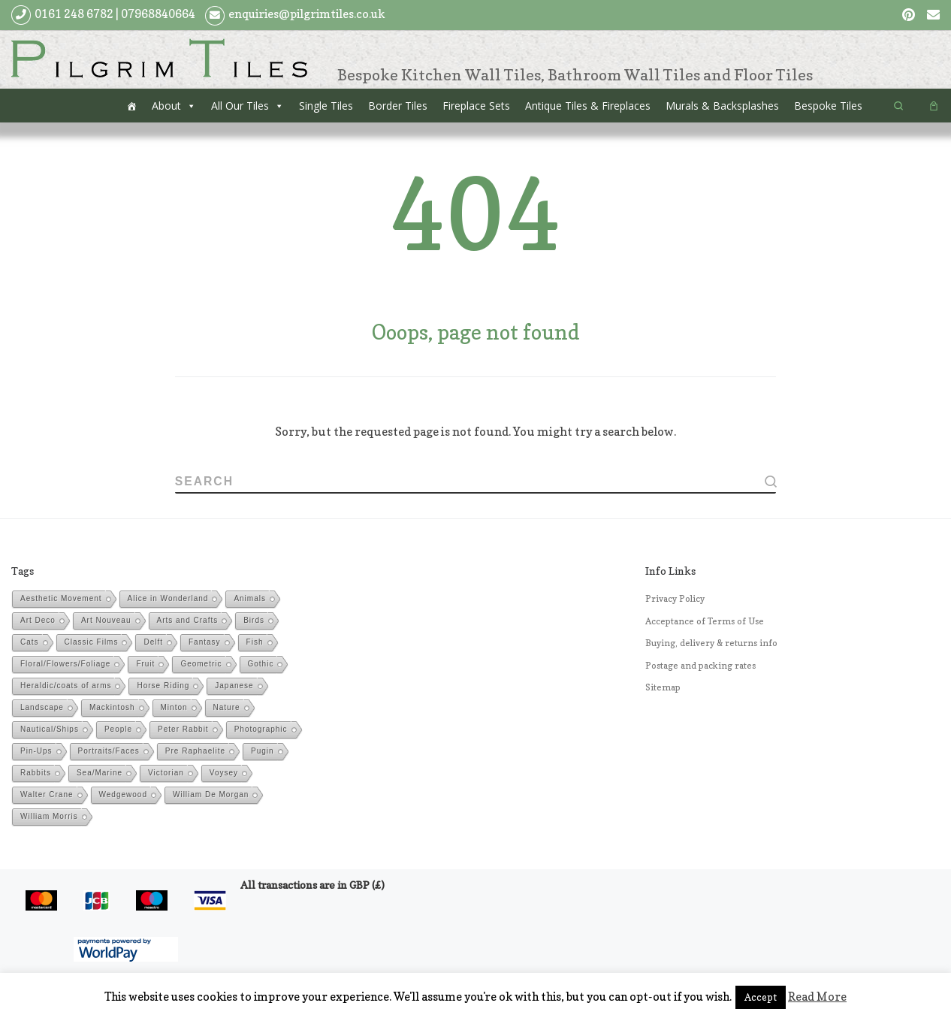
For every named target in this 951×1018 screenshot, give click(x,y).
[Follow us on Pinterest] (908, 15)
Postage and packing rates (700, 665)
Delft (153, 643)
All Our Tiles (240, 105)
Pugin (262, 752)
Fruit (145, 664)
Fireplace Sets (476, 105)
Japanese (234, 686)
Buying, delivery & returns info (711, 644)
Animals (250, 599)
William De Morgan (211, 795)
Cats (29, 643)
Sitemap (663, 688)
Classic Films (92, 643)
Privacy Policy (675, 599)
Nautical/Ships (49, 730)
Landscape (42, 708)
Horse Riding (163, 686)
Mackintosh (112, 708)
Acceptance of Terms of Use (704, 621)
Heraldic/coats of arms (65, 686)
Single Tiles (326, 105)
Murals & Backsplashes (722, 105)
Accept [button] (760, 997)
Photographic (261, 730)
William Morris (49, 817)
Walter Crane (47, 795)
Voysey (224, 773)
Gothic (261, 664)
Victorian (166, 773)
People (118, 730)
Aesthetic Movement (61, 599)
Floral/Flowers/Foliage (65, 664)
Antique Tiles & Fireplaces (588, 105)
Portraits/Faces (109, 752)
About (166, 105)
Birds (253, 621)
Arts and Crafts (188, 621)
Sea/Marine (99, 773)
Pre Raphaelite (195, 752)
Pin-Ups (36, 752)
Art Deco (38, 621)
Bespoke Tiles (828, 105)
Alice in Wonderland (168, 599)
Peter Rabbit (183, 730)
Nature (226, 708)
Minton (174, 708)
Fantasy (205, 643)
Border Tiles (397, 105)
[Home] (131, 106)
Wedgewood (123, 795)
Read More (817, 996)
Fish (255, 643)
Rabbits (35, 773)
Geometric (201, 664)
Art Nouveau (106, 621)
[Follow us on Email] (933, 15)
